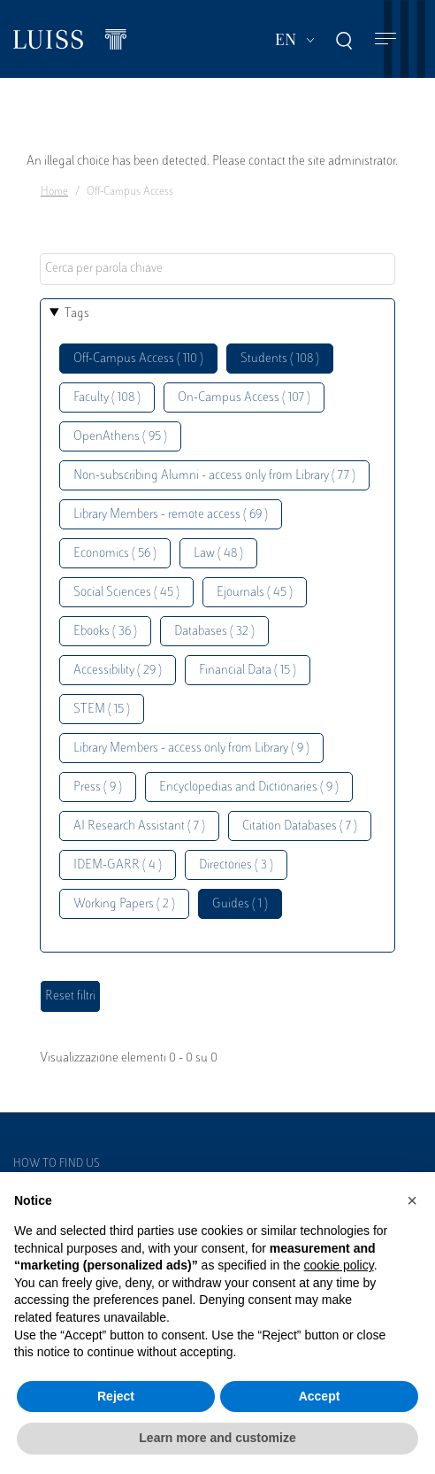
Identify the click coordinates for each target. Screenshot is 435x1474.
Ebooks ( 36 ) (105, 631)
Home (54, 192)
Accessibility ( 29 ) (117, 670)
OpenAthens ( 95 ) (120, 437)
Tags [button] (77, 313)
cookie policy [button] (339, 1265)
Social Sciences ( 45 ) (126, 592)
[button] (412, 1200)
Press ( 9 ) (97, 787)
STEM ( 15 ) (101, 709)
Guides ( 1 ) (240, 904)
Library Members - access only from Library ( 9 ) (191, 748)
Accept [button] (319, 1396)
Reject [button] (115, 1396)
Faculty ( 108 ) (107, 398)
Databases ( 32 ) (214, 631)
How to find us (56, 1164)
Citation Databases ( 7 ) (299, 826)
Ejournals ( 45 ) (255, 592)
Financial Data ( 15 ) (247, 670)
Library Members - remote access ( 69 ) (170, 514)
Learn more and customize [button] (217, 1438)
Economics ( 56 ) (114, 553)
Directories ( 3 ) (236, 865)
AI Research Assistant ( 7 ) (139, 826)
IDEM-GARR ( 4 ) (117, 865)
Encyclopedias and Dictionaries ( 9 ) (249, 787)
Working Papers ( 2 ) (124, 904)
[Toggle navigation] (385, 39)
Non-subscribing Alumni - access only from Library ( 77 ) (214, 475)
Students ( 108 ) (279, 359)
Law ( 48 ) (218, 553)
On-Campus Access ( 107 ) (244, 398)
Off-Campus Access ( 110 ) (138, 359)
